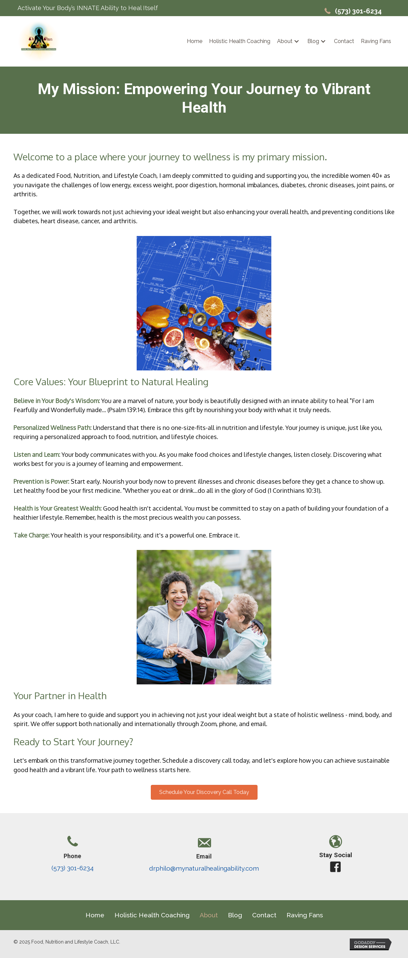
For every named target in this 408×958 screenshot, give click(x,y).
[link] (194, 41)
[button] (297, 41)
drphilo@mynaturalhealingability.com (204, 868)
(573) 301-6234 (358, 11)
